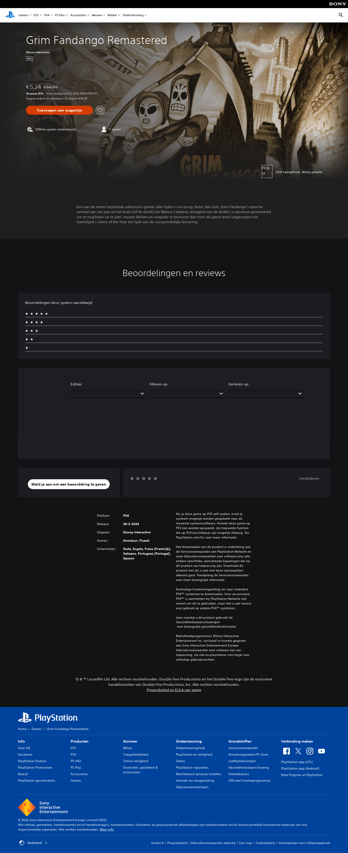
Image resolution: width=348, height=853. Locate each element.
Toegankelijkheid (135, 754)
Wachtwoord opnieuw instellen (198, 774)
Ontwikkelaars (238, 774)
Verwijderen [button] (309, 478)
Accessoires (78, 15)
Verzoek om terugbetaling (195, 780)
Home (22, 729)
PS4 (46, 15)
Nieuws (97, 15)
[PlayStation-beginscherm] (10, 15)
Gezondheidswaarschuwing (248, 767)
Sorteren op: (239, 384)
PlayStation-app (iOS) (297, 762)
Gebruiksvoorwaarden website (213, 843)
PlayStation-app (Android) (300, 768)
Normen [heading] (130, 741)
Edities (76, 384)
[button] (69, 484)
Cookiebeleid (265, 843)
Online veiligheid (135, 761)
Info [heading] (21, 741)
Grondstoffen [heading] (240, 741)
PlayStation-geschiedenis (36, 780)
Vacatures (25, 754)
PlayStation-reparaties (192, 767)
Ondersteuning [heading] (189, 741)
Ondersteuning (133, 15)
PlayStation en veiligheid (194, 754)
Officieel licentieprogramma (249, 780)
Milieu (127, 748)
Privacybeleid (177, 843)
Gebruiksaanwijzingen (192, 787)
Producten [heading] (79, 741)
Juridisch (157, 843)
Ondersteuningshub (190, 748)
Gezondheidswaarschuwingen (198, 622)
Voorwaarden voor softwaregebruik (304, 843)
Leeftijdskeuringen (242, 761)
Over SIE (24, 748)
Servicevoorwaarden (243, 748)
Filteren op (158, 384)
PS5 (36, 15)
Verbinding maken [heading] (297, 741)
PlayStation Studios (32, 761)
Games (23, 15)
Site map (245, 843)
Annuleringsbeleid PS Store (248, 754)
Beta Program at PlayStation (301, 775)
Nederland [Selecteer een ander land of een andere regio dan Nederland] (33, 843)
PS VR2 (76, 761)
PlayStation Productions (35, 767)
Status (180, 761)
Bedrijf (23, 774)
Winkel (112, 15)
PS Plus (60, 15)
